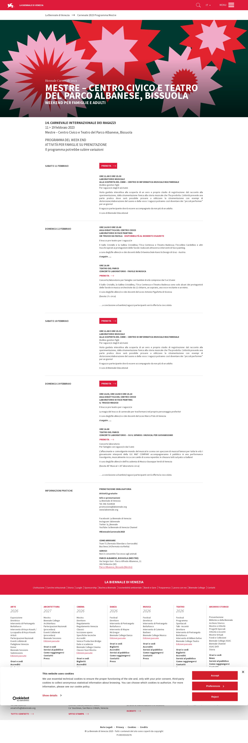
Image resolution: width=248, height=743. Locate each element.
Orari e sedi (17, 661)
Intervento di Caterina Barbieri (153, 631)
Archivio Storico (217, 623)
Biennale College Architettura (52, 622)
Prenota (106, 165)
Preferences (215, 723)
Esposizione (16, 617)
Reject (215, 734)
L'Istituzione (38, 587)
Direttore (81, 620)
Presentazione (216, 617)
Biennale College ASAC (220, 640)
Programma (181, 620)
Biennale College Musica (154, 635)
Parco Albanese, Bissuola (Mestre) (115, 567)
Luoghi (79, 587)
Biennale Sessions (19, 650)
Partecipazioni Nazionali (22, 638)
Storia (71, 587)
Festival (113, 617)
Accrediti (15, 664)
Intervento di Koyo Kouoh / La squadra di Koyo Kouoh (23, 631)
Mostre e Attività (217, 626)
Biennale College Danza (121, 635)
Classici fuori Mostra (86, 650)
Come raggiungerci (21, 676)
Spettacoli (181, 623)
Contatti (211, 587)
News (212, 658)
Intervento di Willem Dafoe (189, 638)
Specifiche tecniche (86, 635)
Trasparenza (165, 587)
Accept (215, 713)
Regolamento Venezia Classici (87, 628)
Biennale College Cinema (88, 647)
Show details (49, 733)
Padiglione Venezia (20, 644)
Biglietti (15, 667)
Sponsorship (90, 587)
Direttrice (15, 620)
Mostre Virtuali (216, 634)
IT (207, 5)
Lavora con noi (180, 587)
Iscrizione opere (85, 632)
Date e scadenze (85, 644)
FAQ (13, 670)
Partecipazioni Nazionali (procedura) (55, 628)
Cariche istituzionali (56, 587)
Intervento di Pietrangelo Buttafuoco (23, 625)
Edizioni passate (18, 655)
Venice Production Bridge (89, 641)
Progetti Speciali (217, 628)
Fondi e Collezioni (217, 637)
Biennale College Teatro (187, 641)
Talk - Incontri (182, 626)
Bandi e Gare (150, 587)
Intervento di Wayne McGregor (119, 631)
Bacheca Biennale (107, 587)
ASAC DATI (214, 646)
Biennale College (197, 587)
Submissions (17, 652)
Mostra (47, 617)
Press (14, 682)
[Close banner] (243, 709)
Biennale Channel (217, 643)
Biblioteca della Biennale (221, 620)
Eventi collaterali (19, 641)
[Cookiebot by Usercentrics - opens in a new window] (21, 736)
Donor (13, 647)
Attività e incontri (217, 631)
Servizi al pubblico (20, 673)
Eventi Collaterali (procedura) (52, 634)
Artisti (13, 635)
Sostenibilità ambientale (130, 587)
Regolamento (83, 623)
